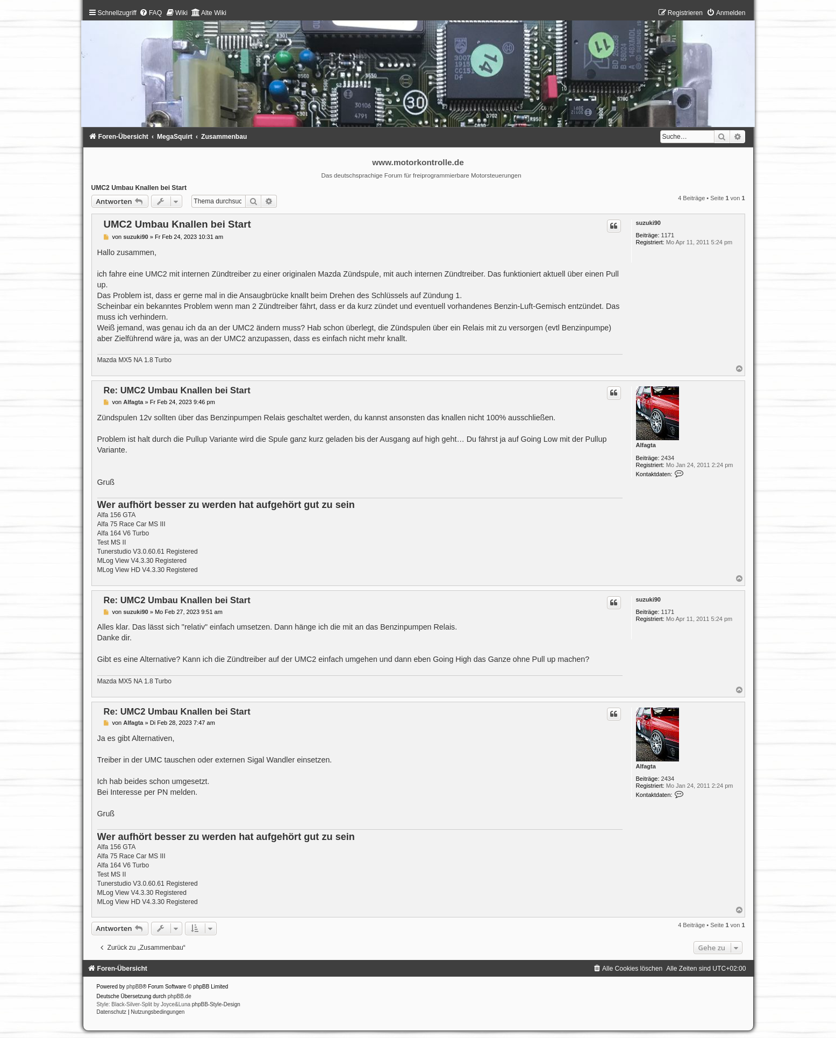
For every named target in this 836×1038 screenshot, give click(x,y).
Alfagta (646, 445)
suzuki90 (648, 223)
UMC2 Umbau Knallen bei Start (139, 188)
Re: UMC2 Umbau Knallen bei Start (177, 390)
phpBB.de (179, 996)
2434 (667, 458)
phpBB (134, 987)
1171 (667, 235)
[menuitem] (150, 13)
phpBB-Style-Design (216, 1004)
